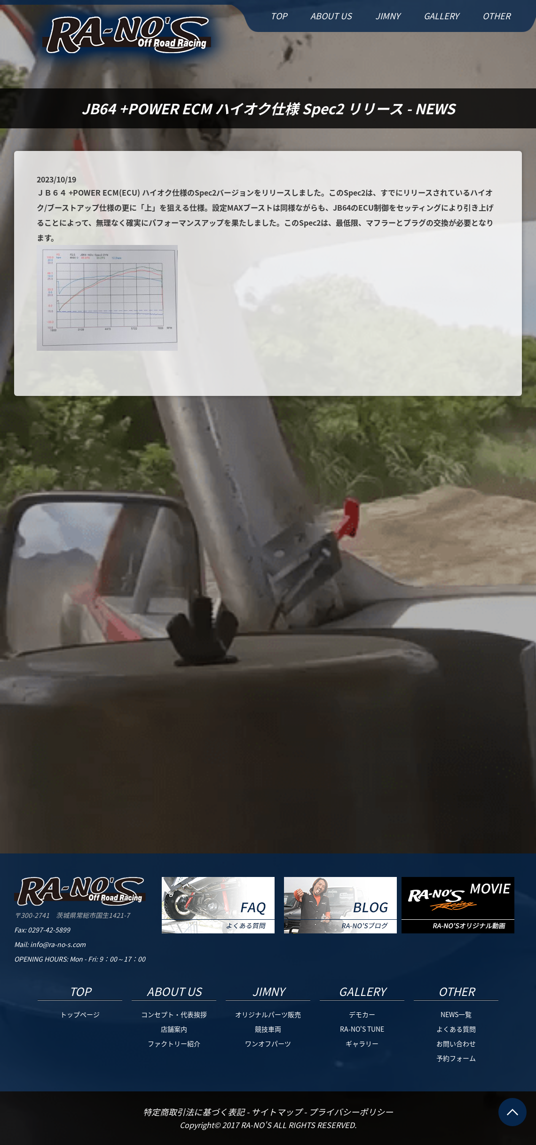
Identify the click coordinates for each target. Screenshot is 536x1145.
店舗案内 (174, 1029)
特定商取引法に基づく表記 (194, 1112)
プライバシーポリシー (350, 1112)
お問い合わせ (456, 1043)
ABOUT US (331, 15)
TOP (278, 15)
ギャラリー (362, 1043)
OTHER (496, 15)
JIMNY (387, 15)
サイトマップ (277, 1112)
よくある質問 (456, 1029)
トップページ (80, 1014)
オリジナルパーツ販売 (268, 1014)
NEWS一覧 (456, 1014)
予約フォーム (456, 1058)
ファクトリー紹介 (174, 1043)
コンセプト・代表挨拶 (174, 1014)
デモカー (362, 1014)
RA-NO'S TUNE (362, 1029)
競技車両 (268, 1029)
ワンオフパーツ (268, 1043)
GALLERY (441, 15)
